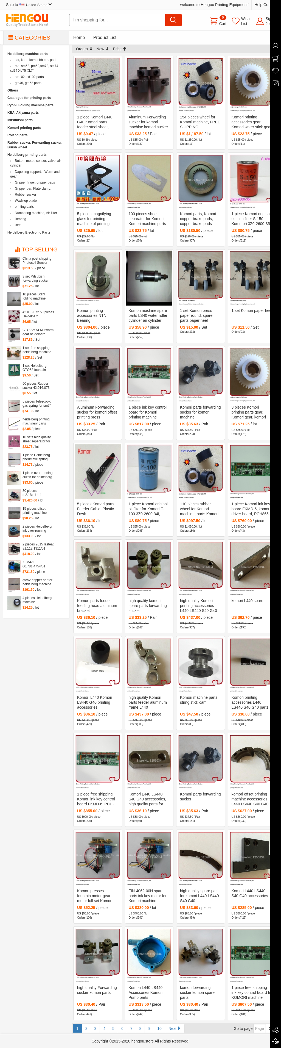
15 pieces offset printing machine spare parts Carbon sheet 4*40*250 (37, 511)
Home (79, 37)
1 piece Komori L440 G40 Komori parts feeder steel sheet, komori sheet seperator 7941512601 (96, 122)
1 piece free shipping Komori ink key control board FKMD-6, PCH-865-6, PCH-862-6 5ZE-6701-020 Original (97, 799)
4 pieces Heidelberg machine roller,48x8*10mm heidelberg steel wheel (37, 600)
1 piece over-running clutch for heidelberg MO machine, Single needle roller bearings (37, 475)
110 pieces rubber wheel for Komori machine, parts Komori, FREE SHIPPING (200, 509)
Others (12, 90)
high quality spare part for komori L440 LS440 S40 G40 (199, 896)
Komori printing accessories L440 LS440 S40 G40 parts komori (250, 702)
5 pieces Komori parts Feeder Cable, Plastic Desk (95, 509)
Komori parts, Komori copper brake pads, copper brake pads (198, 219)
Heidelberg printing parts (27, 155)
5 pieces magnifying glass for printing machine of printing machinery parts (94, 219)
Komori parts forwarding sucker (200, 796)
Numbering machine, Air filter (36, 213)
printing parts (24, 207)
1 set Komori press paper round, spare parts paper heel (196, 315)
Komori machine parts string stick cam (198, 700)
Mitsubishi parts (20, 120)
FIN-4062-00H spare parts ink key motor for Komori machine (148, 896)
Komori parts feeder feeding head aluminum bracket (97, 605)
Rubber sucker (25, 194)
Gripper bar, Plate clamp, (33, 188)
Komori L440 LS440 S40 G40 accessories (250, 893)
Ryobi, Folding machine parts (30, 105)
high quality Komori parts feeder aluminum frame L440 (148, 702)
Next (174, 1028)
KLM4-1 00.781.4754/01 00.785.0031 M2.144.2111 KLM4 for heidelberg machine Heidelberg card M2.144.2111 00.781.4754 (37, 564)
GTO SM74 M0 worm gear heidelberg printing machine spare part (38, 332)
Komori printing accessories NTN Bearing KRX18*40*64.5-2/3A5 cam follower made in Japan (96, 315)
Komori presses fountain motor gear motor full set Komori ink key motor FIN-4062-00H (94, 896)
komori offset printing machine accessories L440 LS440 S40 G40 (250, 799)
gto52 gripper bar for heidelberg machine (37, 582)
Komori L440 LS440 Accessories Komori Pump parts (146, 992)
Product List (104, 37)
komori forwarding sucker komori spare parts (197, 992)
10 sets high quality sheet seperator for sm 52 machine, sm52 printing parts (37, 439)
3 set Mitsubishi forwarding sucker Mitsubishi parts (36, 279)
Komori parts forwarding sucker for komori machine (200, 412)
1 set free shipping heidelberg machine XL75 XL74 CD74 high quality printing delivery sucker (37, 350)
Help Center (264, 4)
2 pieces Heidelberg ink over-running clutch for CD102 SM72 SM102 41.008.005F (37, 529)
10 (159, 1028)
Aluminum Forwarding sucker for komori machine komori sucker (148, 122)
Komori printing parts (24, 128)
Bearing (20, 219)
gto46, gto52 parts (28, 83)
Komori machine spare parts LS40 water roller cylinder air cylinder (148, 315)
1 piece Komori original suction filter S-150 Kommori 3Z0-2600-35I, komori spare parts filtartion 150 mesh (252, 219)
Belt (18, 225)
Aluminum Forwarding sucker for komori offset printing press (97, 412)
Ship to (29, 4)
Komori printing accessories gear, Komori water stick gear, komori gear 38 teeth (252, 122)
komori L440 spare (247, 600)
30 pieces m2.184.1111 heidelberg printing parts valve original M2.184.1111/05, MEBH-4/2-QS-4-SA (37, 493)
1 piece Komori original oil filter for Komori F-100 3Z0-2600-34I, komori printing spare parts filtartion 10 (148, 509)
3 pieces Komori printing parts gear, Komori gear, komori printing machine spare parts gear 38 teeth (251, 412)
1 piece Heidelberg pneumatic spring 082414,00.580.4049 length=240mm (38, 457)
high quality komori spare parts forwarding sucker (148, 605)
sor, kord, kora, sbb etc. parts (36, 60)
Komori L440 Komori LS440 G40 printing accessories (94, 702)
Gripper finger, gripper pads (35, 182)
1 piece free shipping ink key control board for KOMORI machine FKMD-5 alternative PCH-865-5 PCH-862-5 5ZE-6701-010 (252, 992)
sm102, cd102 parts (29, 77)
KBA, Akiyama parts (23, 113)
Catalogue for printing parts (29, 98)
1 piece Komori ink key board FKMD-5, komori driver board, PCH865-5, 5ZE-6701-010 (251, 509)
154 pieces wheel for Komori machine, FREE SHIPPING (200, 122)
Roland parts (17, 135)
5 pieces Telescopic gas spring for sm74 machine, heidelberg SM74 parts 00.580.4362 (37, 404)
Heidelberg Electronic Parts (28, 232)
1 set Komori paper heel (252, 310)
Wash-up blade (26, 201)
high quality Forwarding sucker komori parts (97, 990)
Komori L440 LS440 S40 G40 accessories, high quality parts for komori (147, 799)
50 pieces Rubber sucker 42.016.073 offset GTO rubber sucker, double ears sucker (37, 386)
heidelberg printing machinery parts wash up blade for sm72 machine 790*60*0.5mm (36, 421)
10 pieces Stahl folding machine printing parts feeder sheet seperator (37, 296)
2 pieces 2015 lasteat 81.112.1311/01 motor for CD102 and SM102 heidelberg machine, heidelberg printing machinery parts (38, 546)
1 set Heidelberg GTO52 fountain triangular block (34, 368)
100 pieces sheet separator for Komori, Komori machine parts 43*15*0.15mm (147, 219)
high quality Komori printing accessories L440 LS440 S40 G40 (198, 605)
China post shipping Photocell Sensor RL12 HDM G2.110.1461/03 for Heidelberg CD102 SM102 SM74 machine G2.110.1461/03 (37, 261)
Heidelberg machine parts (27, 54)
